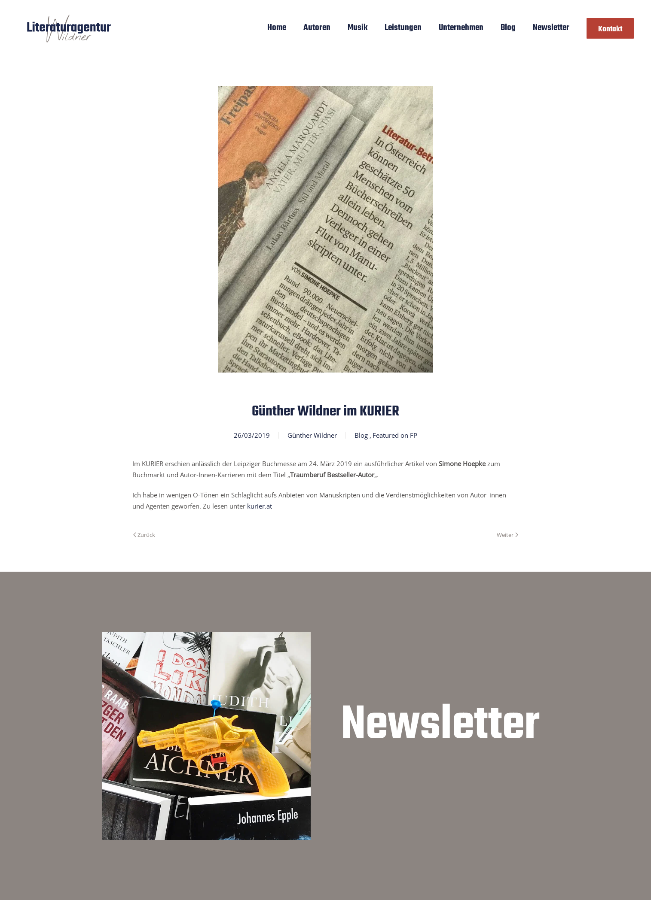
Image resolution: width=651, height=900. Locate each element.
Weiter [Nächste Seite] (507, 535)
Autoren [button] (316, 27)
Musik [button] (357, 27)
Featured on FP (395, 435)
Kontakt (610, 29)
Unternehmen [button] (461, 27)
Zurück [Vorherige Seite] (144, 535)
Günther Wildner (312, 435)
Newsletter (551, 27)
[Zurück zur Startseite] (69, 28)
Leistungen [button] (403, 27)
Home (276, 27)
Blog (508, 27)
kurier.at (259, 506)
